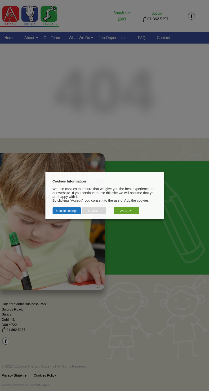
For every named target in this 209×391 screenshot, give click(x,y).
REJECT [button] (94, 211)
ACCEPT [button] (126, 211)
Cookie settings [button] (66, 211)
